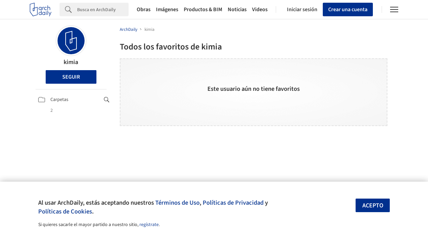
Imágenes (167, 9)
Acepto (372, 205)
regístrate (149, 224)
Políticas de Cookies (65, 211)
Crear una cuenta (347, 9)
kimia (71, 62)
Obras (144, 9)
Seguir (71, 77)
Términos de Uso (177, 202)
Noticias (237, 9)
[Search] (103, 9)
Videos (260, 9)
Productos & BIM (203, 9)
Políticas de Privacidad (233, 202)
